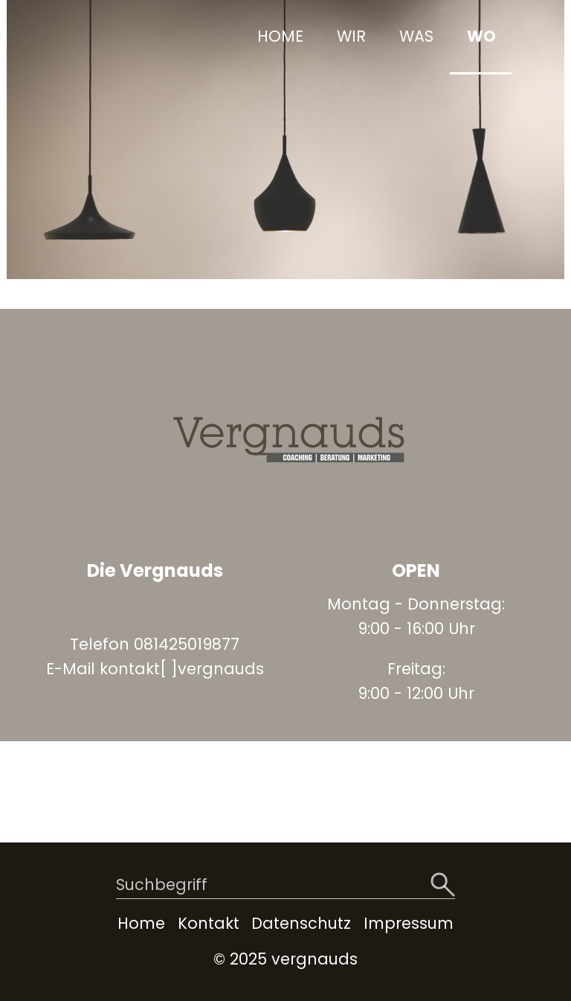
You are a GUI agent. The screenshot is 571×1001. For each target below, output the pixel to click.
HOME (280, 36)
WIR (351, 36)
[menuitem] (278, 37)
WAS (416, 36)
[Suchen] (442, 885)
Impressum (409, 923)
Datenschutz (301, 923)
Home (141, 923)
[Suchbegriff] (285, 886)
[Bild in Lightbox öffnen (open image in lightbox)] (285, 437)
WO (481, 36)
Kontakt (208, 923)
